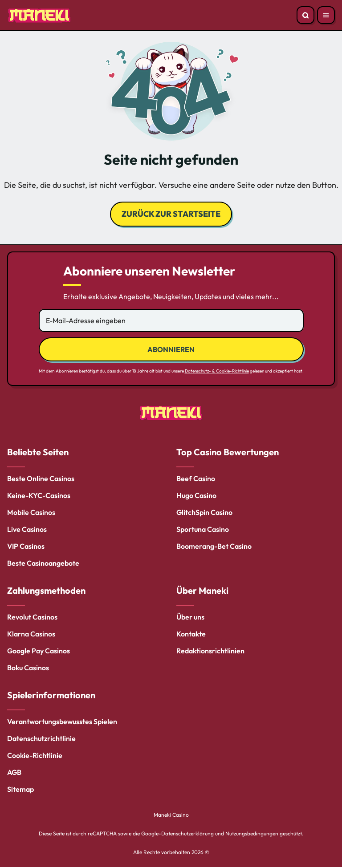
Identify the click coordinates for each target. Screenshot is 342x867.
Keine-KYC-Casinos (38, 495)
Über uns (190, 616)
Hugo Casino (196, 495)
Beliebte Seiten (38, 452)
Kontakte (191, 633)
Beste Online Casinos (40, 478)
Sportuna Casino (202, 529)
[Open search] (305, 15)
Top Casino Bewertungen (227, 452)
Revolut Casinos (32, 616)
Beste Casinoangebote (43, 563)
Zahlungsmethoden (46, 590)
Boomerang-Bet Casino (214, 546)
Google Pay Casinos (38, 650)
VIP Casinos (26, 546)
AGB (14, 772)
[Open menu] (326, 15)
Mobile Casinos (31, 512)
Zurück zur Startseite (171, 214)
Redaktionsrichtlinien (210, 650)
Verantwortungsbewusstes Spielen (62, 721)
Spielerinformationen (51, 695)
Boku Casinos (28, 667)
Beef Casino (195, 478)
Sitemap (20, 789)
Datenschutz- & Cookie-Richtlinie (217, 371)
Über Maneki (202, 590)
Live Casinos (27, 529)
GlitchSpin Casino (204, 512)
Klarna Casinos (31, 633)
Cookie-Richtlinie (34, 755)
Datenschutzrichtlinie (41, 738)
